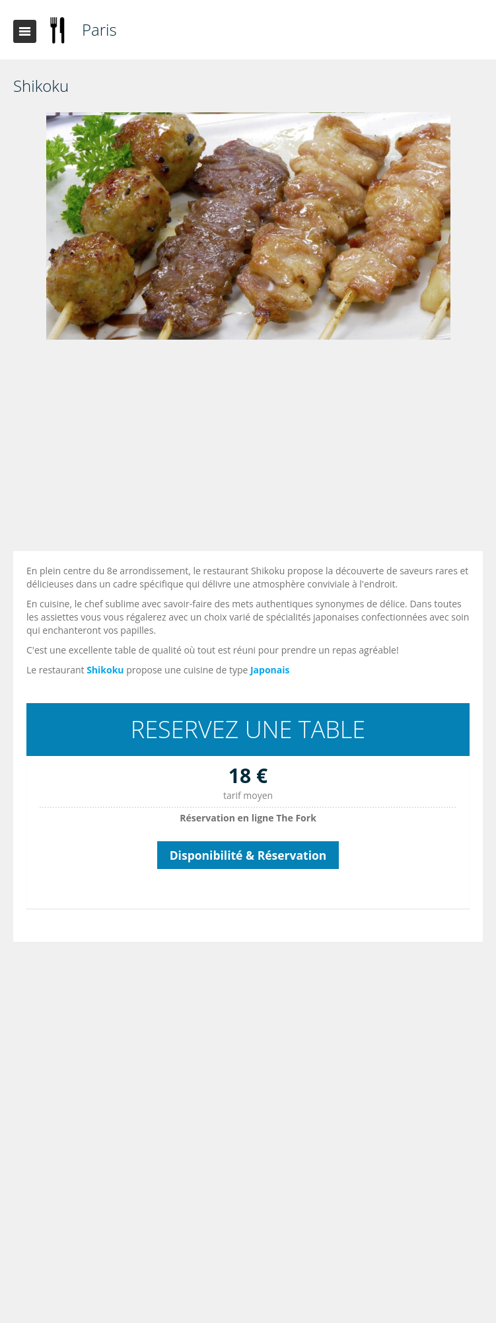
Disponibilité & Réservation (248, 855)
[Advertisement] (251, 448)
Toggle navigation (24, 31)
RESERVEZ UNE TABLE (248, 729)
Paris (99, 29)
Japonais (270, 669)
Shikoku (105, 669)
